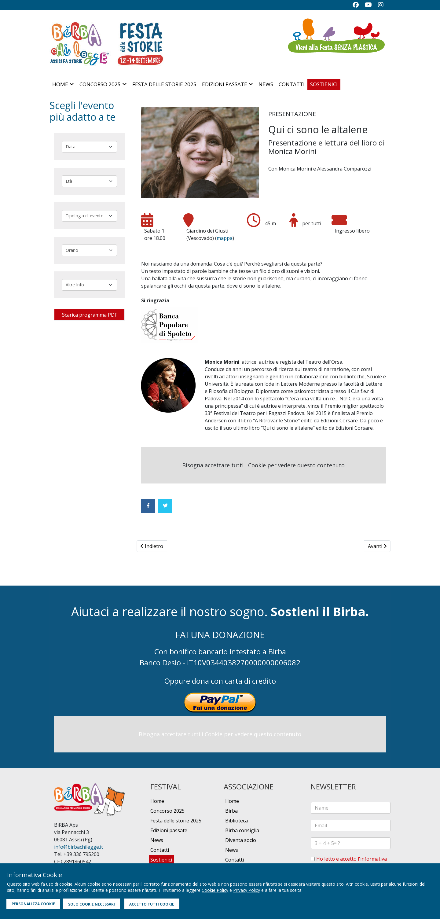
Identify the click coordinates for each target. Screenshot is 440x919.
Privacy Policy (246, 890)
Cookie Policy (215, 890)
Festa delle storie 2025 (164, 84)
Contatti (292, 84)
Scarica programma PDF (89, 314)
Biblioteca (236, 820)
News (265, 84)
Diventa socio (240, 840)
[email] (351, 825)
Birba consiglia (242, 830)
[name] (351, 808)
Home (60, 84)
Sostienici (324, 84)
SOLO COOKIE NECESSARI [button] (91, 904)
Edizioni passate (224, 84)
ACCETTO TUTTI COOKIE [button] (151, 904)
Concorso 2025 (100, 84)
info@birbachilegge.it (78, 847)
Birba (231, 810)
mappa (225, 238)
